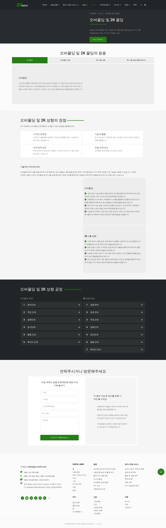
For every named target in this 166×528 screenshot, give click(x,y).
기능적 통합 (100, 134)
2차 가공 (96, 485)
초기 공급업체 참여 (132, 485)
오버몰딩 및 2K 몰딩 (112, 13)
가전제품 (96, 501)
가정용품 (96, 513)
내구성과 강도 (40, 147)
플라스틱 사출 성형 (100, 475)
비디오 (127, 501)
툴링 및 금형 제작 (131, 475)
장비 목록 (76, 502)
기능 (100, 13)
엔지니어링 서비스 (79, 475)
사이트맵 (98, 523)
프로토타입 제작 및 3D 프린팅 (104, 469)
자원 (74, 487)
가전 (95, 504)
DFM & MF (129, 479)
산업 (74, 478)
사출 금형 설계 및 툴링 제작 (103, 472)
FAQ (126, 504)
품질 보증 (76, 505)
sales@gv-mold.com (36, 466)
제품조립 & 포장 (99, 489)
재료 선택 (128, 482)
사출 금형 (76, 472)
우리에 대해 (77, 484)
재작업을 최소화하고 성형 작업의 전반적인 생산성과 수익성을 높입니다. (112, 425)
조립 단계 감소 (101, 147)
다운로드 (128, 507)
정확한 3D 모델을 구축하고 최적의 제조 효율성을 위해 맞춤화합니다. (112, 408)
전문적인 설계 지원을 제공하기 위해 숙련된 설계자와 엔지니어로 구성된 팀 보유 (112, 416)
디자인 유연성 (40, 134)
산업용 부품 (97, 507)
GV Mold (93, 13)
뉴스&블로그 (77, 511)
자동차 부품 (97, 510)
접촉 (74, 490)
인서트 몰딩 (97, 479)
